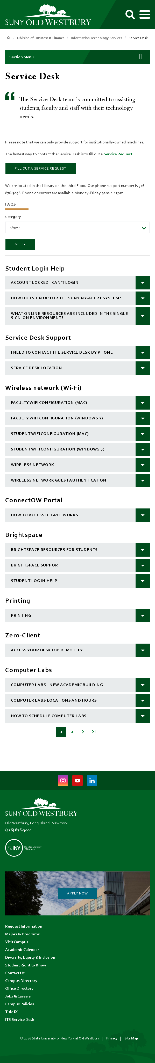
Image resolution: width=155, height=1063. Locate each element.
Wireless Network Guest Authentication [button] (59, 480)
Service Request (118, 154)
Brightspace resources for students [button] (54, 550)
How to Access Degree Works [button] (44, 515)
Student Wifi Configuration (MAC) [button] (50, 434)
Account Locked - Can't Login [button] (45, 283)
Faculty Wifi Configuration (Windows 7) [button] (57, 418)
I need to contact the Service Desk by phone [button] (62, 353)
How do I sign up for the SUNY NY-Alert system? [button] (66, 298)
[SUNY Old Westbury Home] (50, 15)
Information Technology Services (96, 38)
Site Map (131, 1038)
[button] (77, 57)
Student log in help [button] (34, 581)
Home (8, 38)
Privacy (111, 1038)
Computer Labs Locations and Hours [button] (54, 700)
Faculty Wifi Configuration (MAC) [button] (49, 403)
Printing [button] (21, 616)
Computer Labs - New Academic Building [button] (57, 685)
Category (13, 217)
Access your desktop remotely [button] (47, 650)
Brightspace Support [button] (35, 565)
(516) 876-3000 (18, 830)
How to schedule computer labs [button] (49, 716)
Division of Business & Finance (40, 38)
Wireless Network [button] (32, 465)
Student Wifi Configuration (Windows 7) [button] (57, 449)
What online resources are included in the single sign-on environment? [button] (69, 316)
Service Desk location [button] (36, 368)
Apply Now (77, 893)
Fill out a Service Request (40, 169)
